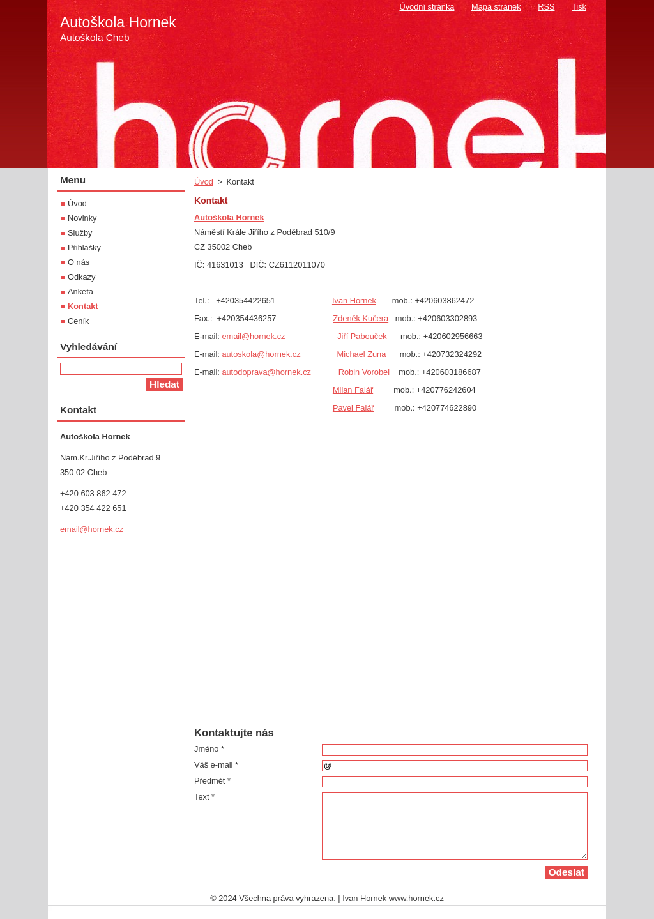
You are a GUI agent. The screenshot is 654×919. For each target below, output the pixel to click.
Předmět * (212, 781)
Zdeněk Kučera (360, 318)
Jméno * (209, 749)
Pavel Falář (353, 408)
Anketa (80, 291)
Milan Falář (353, 390)
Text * (204, 796)
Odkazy (81, 277)
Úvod (203, 181)
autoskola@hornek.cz (261, 354)
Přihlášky (84, 247)
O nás (78, 262)
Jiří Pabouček (362, 336)
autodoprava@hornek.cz (266, 372)
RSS (546, 6)
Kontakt (83, 306)
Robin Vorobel (364, 372)
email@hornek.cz (253, 336)
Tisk (579, 6)
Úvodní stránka (426, 6)
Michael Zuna (361, 354)
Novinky (82, 218)
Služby (80, 233)
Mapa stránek (496, 6)
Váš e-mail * (216, 765)
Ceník (78, 321)
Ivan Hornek (354, 300)
